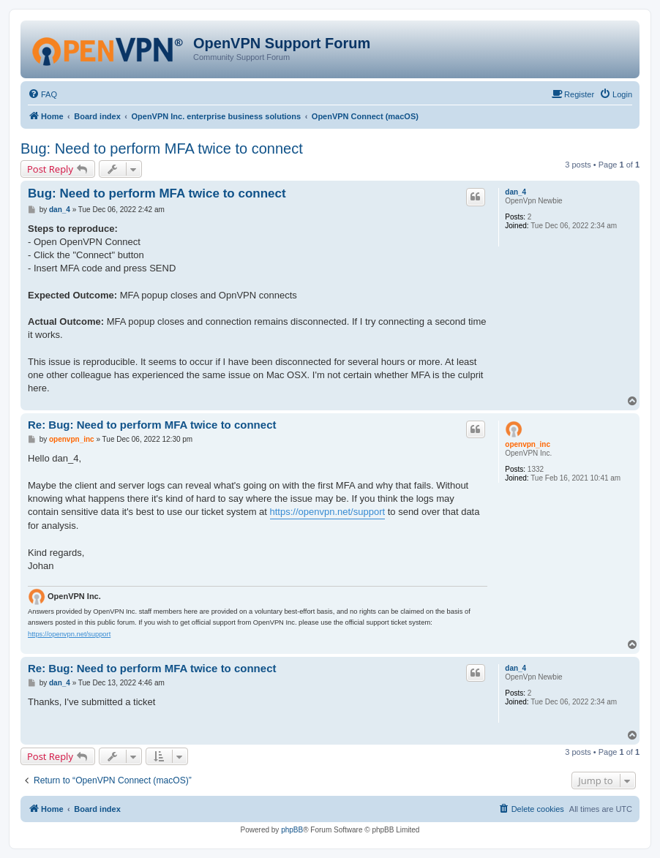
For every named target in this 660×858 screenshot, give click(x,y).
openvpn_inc (527, 444)
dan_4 (515, 192)
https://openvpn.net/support (328, 511)
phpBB (292, 830)
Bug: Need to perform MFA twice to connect (161, 148)
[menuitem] (42, 94)
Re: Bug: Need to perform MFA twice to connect (152, 424)
